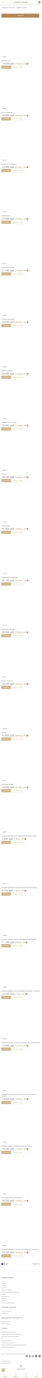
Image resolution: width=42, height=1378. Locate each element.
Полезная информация (7, 1303)
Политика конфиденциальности (10, 1292)
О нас (3, 1281)
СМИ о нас (4, 1300)
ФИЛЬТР (20, 16)
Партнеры (4, 1298)
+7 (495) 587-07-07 (6, 1363)
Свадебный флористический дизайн (11, 1334)
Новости (3, 1283)
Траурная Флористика (7, 1347)
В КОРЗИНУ (6, 67)
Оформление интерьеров (8, 1332)
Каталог (12, 8)
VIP (22, 63)
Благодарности (5, 1296)
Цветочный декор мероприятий (10, 1336)
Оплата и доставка (6, 1311)
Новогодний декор (6, 1340)
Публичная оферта (6, 1290)
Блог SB (3, 1288)
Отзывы (3, 1294)
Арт (2, 1338)
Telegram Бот (5, 1313)
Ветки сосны (21, 8)
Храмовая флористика (7, 1343)
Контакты (3, 1286)
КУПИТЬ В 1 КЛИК (18, 67)
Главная (4, 8)
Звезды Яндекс (5, 1324)
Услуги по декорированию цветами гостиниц (13, 1345)
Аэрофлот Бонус (5, 1321)
